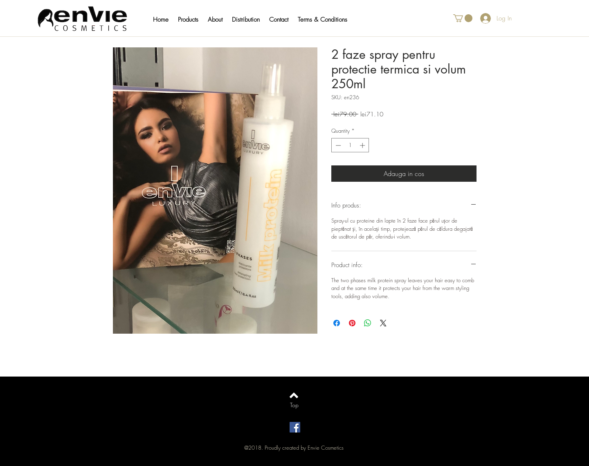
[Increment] (363, 145)
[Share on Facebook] (337, 323)
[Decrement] (337, 145)
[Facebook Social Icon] (295, 427)
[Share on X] (383, 323)
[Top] (294, 405)
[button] (192, 19)
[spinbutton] (350, 145)
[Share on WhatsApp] (368, 323)
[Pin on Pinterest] (352, 323)
